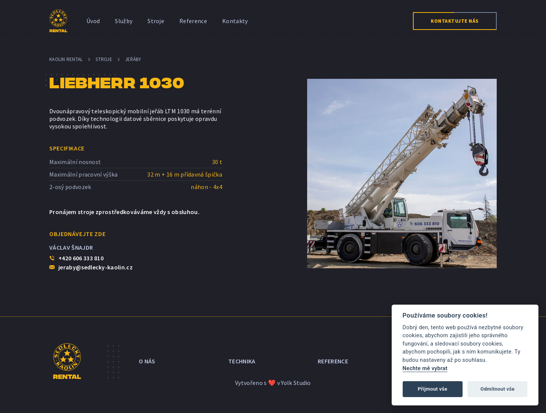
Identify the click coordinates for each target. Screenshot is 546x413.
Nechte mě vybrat (425, 368)
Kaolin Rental (66, 59)
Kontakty (235, 21)
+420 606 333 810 (81, 258)
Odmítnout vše (497, 389)
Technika (242, 361)
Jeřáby (133, 59)
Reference (193, 21)
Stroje (155, 21)
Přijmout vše (432, 389)
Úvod (93, 21)
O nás (147, 361)
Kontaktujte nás (455, 21)
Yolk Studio (296, 382)
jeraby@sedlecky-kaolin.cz (95, 267)
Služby (123, 21)
